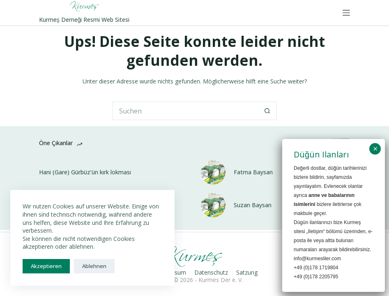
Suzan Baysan (253, 205)
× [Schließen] (375, 148)
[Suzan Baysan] (213, 205)
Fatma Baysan (253, 172)
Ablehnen (94, 266)
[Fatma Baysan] (213, 172)
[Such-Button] (267, 111)
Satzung (247, 272)
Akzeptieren (46, 266)
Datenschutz (211, 272)
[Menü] (346, 12)
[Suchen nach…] (185, 111)
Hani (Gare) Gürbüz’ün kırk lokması (85, 172)
